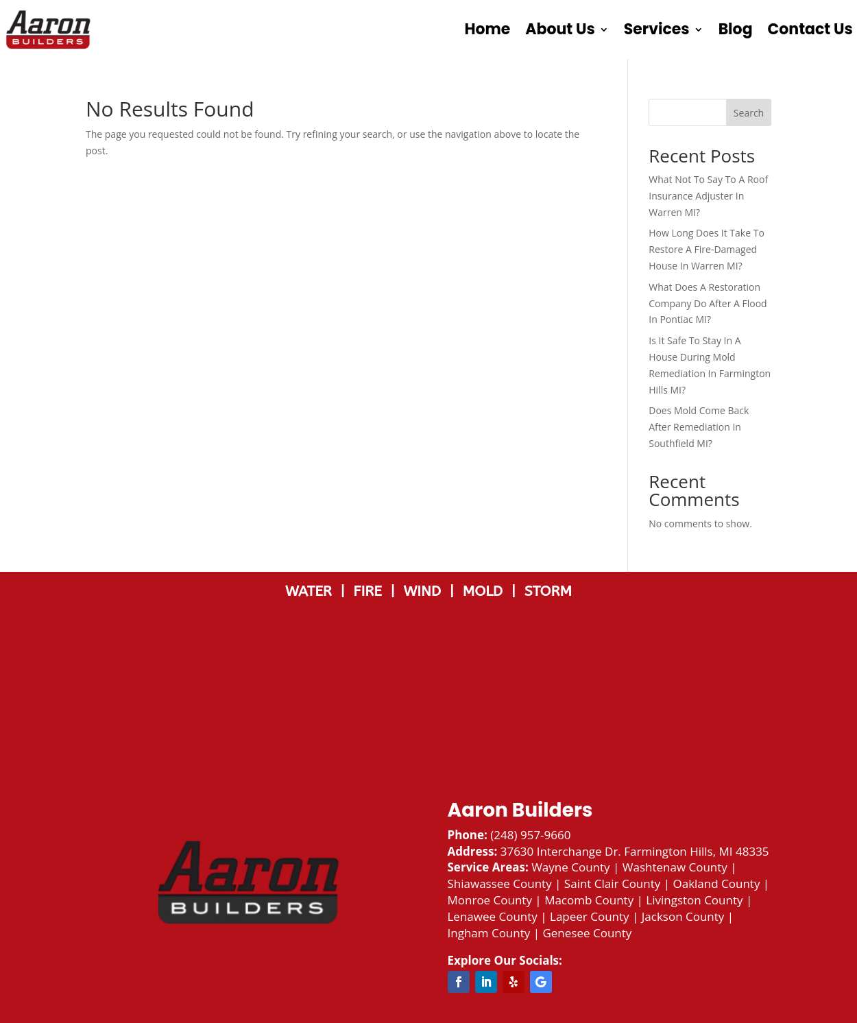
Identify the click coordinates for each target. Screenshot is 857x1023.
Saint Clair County (612, 883)
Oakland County (716, 883)
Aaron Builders (520, 810)
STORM (548, 591)
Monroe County (490, 900)
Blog (736, 29)
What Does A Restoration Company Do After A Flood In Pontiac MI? (708, 303)
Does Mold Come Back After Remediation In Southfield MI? (699, 427)
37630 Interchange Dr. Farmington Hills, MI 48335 (634, 851)
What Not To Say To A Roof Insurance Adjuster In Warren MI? (708, 196)
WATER (312, 591)
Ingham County (489, 933)
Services (657, 29)
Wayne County (570, 867)
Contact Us (810, 29)
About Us (559, 29)
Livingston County (694, 900)
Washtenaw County (675, 867)
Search (749, 112)
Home (487, 29)
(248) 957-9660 (530, 835)
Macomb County (588, 900)
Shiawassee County (500, 883)
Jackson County (683, 916)
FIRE (371, 591)
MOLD (485, 591)
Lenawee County (493, 916)
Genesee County (586, 933)
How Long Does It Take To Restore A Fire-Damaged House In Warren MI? (706, 249)
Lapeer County (589, 916)
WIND (426, 591)
